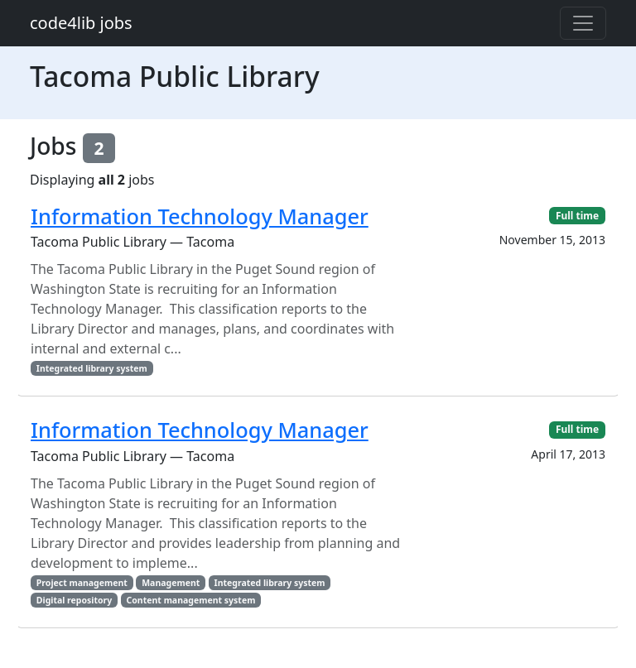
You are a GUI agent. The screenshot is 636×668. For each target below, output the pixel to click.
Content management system (191, 600)
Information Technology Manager (200, 216)
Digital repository (74, 600)
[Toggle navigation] (583, 23)
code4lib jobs (81, 23)
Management (171, 583)
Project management (82, 583)
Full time (577, 216)
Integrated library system (91, 368)
